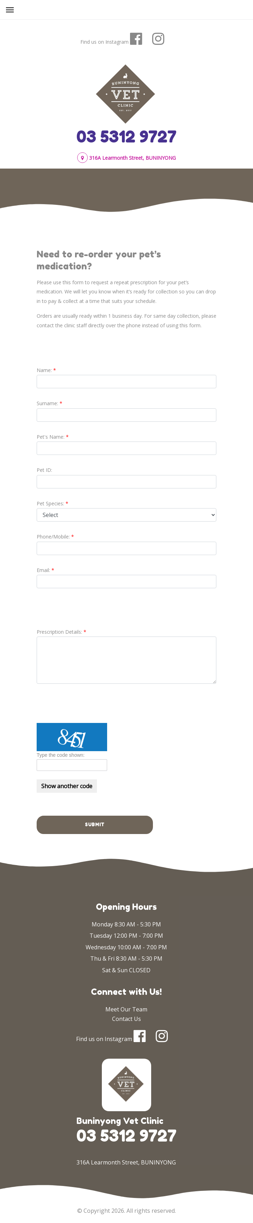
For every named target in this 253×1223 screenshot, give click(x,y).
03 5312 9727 (126, 136)
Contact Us (126, 1019)
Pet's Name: (50, 436)
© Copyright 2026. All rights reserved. (126, 1211)
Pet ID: (44, 470)
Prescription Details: (59, 631)
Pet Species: (50, 503)
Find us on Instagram (104, 41)
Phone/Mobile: (53, 536)
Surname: (47, 403)
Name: (44, 370)
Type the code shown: (61, 755)
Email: (43, 570)
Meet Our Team (126, 1009)
